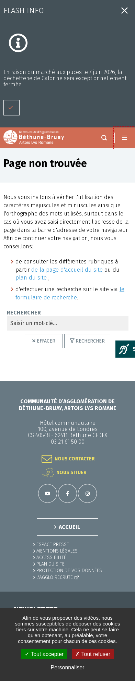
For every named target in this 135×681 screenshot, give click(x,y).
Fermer (124, 10)
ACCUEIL (69, 527)
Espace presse (52, 544)
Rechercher (90, 341)
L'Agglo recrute (54, 577)
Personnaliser (68, 667)
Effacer (46, 341)
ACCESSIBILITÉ (51, 557)
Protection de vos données (69, 570)
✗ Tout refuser (92, 654)
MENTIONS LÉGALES (57, 551)
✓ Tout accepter (44, 654)
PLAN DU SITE (50, 564)
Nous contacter (75, 459)
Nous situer (71, 472)
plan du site (31, 277)
